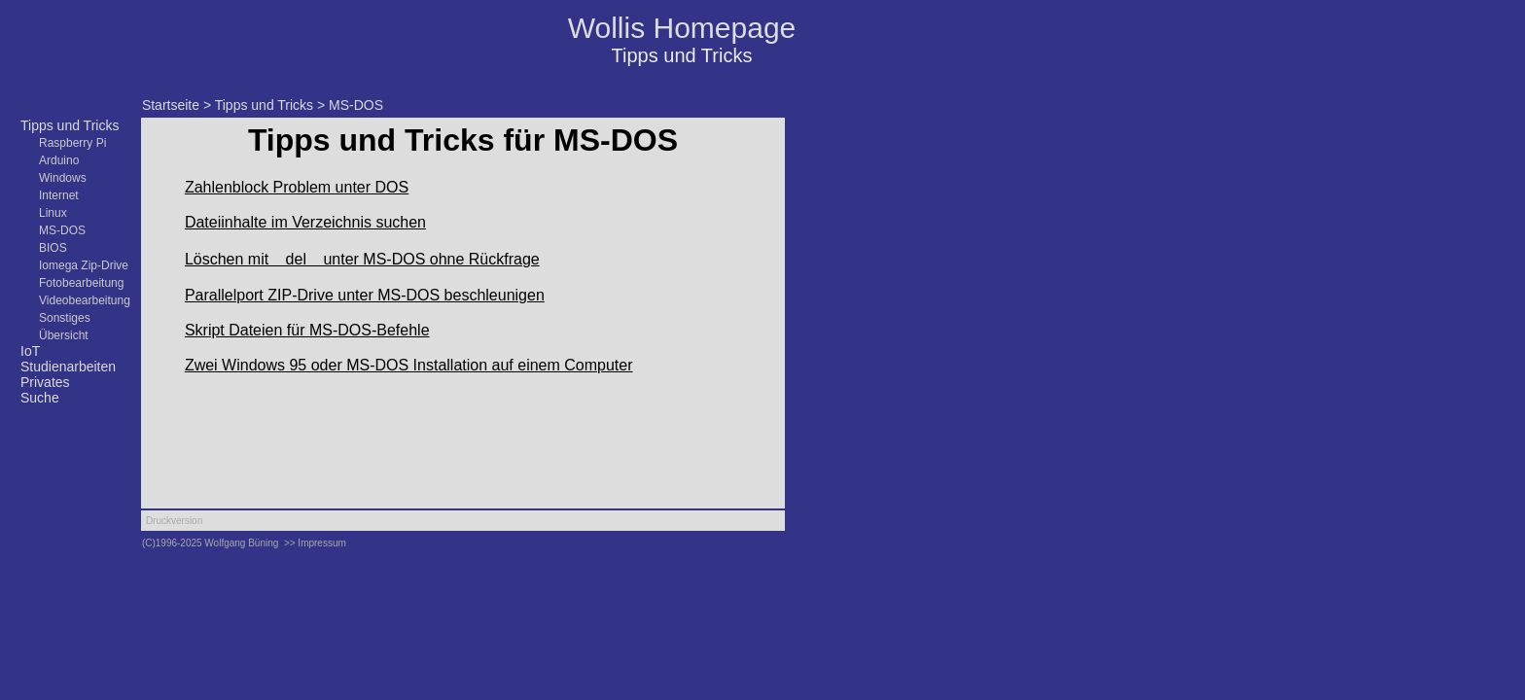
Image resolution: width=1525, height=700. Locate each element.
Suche (39, 397)
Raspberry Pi (72, 143)
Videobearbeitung (84, 300)
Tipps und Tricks (69, 125)
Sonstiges (64, 318)
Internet (59, 195)
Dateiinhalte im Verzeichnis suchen (305, 222)
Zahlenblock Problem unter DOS (296, 187)
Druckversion (174, 520)
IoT (30, 351)
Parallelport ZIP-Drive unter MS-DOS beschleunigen (365, 295)
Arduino (59, 160)
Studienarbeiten (68, 366)
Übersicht (64, 335)
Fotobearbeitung (81, 283)
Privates (45, 382)
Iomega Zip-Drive (83, 265)
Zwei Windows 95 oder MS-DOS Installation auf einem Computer (409, 365)
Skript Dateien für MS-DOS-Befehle (307, 330)
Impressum (321, 543)
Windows (63, 178)
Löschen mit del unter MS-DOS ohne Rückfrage (362, 259)
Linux (53, 213)
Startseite (170, 105)
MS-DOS (62, 230)
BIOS (53, 248)
